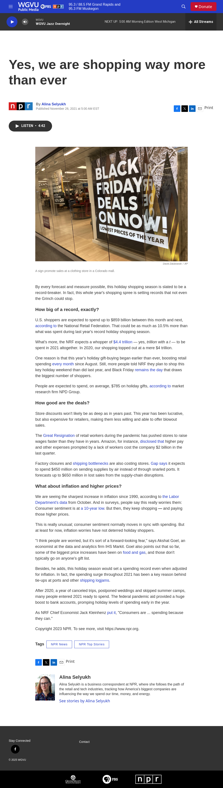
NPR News (59, 644)
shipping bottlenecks (90, 463)
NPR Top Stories (92, 644)
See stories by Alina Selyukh (84, 700)
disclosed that (152, 441)
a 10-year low (92, 508)
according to (46, 326)
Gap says (159, 463)
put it (111, 612)
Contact (84, 742)
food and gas (134, 552)
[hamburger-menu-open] (11, 6)
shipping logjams (94, 580)
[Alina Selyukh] (45, 687)
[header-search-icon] (183, 7)
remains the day (149, 370)
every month (63, 364)
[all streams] (200, 22)
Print (208, 107)
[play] (11, 21)
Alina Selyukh (54, 104)
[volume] (25, 22)
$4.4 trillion (122, 342)
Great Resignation (59, 435)
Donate (205, 6)
